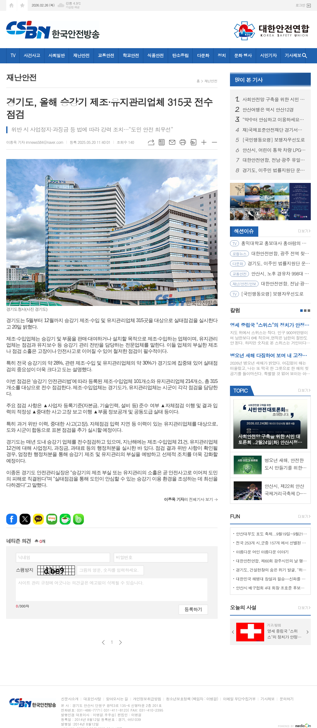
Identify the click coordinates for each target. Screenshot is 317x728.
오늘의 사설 (243, 607)
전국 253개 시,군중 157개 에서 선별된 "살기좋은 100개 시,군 (271, 543)
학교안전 (130, 55)
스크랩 (193, 142)
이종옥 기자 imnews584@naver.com (34, 142)
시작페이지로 (11, 5)
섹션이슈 (244, 231)
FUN (235, 516)
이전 (103, 642)
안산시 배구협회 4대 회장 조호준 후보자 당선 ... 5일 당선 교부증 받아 (271, 588)
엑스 (25, 519)
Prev (233, 632)
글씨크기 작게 (214, 142)
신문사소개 (69, 699)
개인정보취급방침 (147, 699)
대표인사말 (92, 699)
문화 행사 (242, 55)
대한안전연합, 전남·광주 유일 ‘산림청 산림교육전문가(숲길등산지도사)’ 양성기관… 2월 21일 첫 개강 (274, 160)
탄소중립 (180, 55)
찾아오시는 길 (117, 699)
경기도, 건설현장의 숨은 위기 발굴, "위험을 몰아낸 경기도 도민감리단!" (271, 570)
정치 (222, 55)
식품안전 (155, 55)
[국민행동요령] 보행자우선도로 (273, 140)
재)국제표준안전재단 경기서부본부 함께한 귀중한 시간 (274, 130)
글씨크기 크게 (204, 142)
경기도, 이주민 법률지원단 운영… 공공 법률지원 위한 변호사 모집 (274, 170)
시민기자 (268, 55)
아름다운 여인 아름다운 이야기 (262, 552)
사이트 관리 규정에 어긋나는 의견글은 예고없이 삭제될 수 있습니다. (81, 582)
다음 (120, 642)
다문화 (203, 55)
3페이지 (309, 310)
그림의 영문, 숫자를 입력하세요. (108, 570)
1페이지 (301, 310)
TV (13, 55)
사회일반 (56, 55)
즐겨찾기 (22, 5)
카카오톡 (38, 519)
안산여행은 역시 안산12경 (268, 110)
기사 (248, 80)
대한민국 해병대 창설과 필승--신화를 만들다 (271, 579)
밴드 (78, 519)
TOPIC (240, 390)
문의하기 (286, 699)
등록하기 (193, 609)
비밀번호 (124, 557)
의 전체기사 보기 (188, 499)
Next (308, 632)
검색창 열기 (304, 55)
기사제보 (293, 55)
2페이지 (305, 310)
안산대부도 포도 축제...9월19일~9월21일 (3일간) (271, 534)
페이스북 (11, 519)
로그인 (300, 5)
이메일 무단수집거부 (239, 699)
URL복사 (151, 142)
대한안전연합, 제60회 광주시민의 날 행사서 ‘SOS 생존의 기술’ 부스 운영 (271, 561)
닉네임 (24, 557)
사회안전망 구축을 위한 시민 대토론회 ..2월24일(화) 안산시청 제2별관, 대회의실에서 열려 (274, 99)
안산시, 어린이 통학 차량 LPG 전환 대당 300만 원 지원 (274, 150)
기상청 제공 (73, 7)
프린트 (183, 142)
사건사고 (32, 55)
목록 (161, 142)
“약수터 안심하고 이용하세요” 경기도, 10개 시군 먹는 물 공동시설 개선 (274, 119)
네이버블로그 (51, 519)
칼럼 (235, 310)
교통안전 (106, 55)
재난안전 (81, 55)
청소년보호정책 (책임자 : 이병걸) (192, 699)
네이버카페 (65, 519)
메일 (172, 142)
